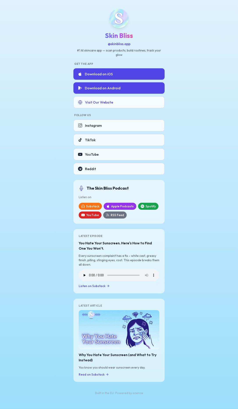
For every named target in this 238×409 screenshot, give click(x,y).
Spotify (148, 206)
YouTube (88, 154)
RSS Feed (115, 215)
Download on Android (99, 88)
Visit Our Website (95, 102)
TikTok (87, 140)
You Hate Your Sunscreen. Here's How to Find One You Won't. (115, 246)
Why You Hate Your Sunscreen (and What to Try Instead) (117, 358)
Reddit (87, 169)
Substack (90, 206)
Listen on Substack (94, 286)
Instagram (90, 125)
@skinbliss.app (119, 44)
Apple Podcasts (120, 206)
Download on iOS (95, 74)
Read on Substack (94, 375)
